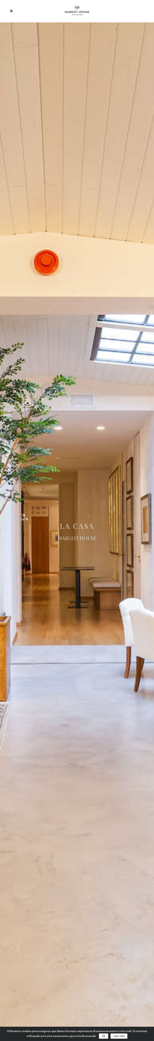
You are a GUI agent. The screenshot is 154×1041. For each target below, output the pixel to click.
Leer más (119, 1036)
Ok (103, 1036)
